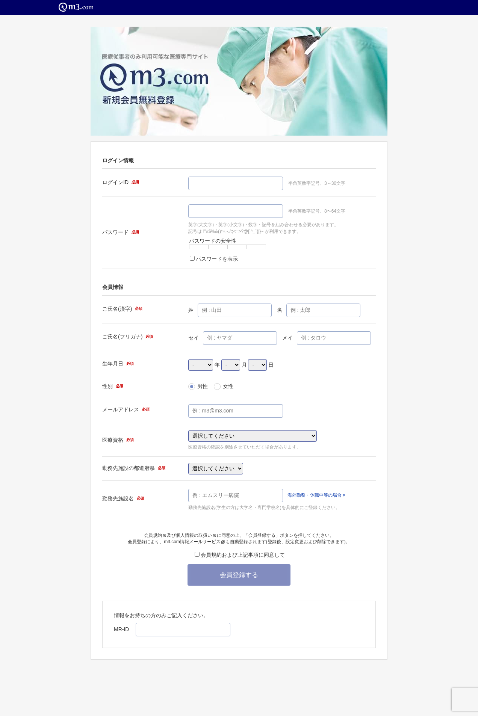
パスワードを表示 (214, 259)
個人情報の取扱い (196, 535)
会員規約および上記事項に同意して (240, 555)
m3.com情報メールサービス (194, 541)
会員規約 (155, 535)
